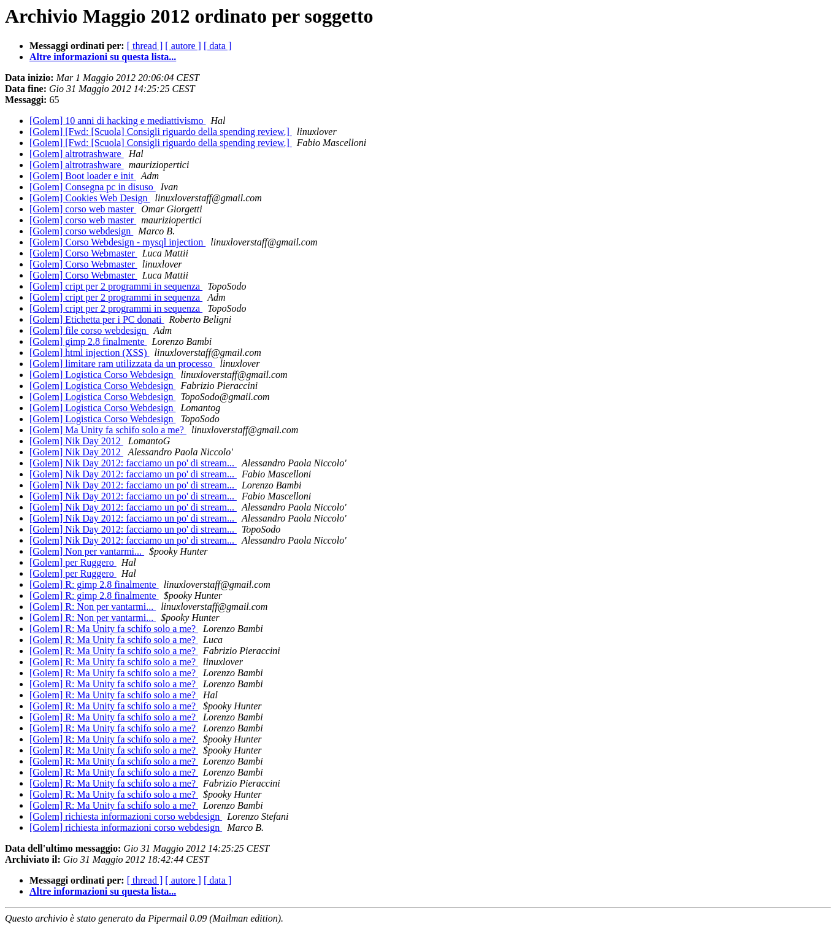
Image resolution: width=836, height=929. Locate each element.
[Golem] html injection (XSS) (89, 352)
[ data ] (217, 45)
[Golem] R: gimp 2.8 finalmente (94, 584)
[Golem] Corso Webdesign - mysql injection (117, 242)
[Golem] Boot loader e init (82, 176)
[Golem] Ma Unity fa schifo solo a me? (107, 430)
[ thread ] (145, 45)
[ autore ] (183, 45)
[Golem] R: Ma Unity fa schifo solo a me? (113, 628)
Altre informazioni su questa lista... (102, 57)
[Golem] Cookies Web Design (89, 198)
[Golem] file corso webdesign (89, 330)
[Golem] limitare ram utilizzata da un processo (122, 363)
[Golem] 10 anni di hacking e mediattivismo (117, 120)
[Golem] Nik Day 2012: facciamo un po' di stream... (133, 463)
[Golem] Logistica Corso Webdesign (102, 374)
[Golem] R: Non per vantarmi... (92, 606)
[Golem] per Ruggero (73, 562)
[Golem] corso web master (82, 209)
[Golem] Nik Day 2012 (76, 441)
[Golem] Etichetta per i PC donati (96, 319)
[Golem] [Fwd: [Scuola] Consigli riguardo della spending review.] (160, 131)
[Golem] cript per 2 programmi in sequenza (115, 286)
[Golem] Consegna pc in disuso (92, 187)
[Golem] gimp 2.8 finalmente (88, 341)
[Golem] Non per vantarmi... (86, 551)
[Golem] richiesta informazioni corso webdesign (125, 816)
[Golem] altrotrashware (76, 153)
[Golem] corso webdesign (81, 231)
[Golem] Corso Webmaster (83, 253)
